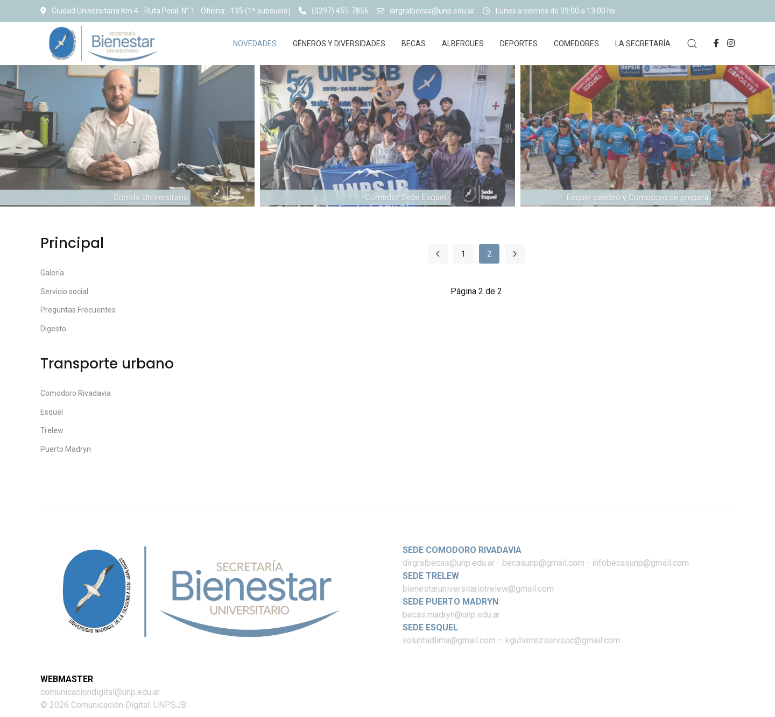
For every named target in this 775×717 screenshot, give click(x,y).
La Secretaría (643, 43)
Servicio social (64, 291)
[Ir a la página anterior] (438, 254)
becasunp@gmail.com (543, 563)
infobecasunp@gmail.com (640, 563)
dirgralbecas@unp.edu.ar (426, 10)
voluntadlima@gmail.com (449, 640)
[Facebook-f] (716, 43)
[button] (692, 43)
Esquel (51, 412)
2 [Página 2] (489, 254)
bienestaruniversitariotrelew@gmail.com (478, 589)
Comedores (576, 43)
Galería (52, 272)
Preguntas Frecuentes (78, 310)
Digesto (53, 328)
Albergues (463, 43)
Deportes (519, 43)
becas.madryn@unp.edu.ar (451, 614)
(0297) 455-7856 (334, 10)
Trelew (52, 430)
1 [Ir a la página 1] (463, 254)
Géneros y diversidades (339, 43)
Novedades (255, 43)
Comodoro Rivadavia (75, 393)
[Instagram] (731, 43)
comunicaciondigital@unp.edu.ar (100, 692)
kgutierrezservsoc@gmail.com (562, 640)
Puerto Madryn (65, 449)
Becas (413, 43)
